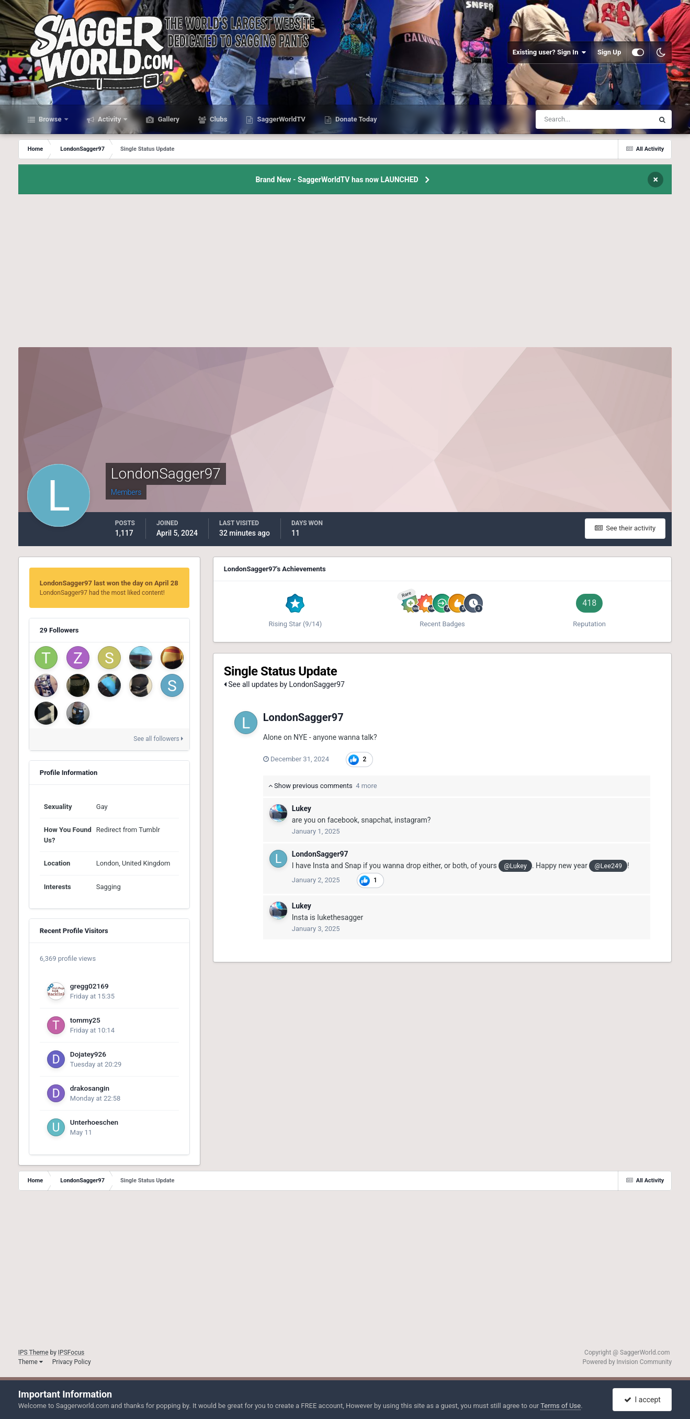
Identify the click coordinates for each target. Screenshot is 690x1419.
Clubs (217, 119)
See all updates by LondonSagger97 (284, 684)
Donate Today (355, 119)
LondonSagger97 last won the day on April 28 (109, 583)
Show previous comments (322, 786)
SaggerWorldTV (280, 119)
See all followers (158, 738)
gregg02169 (89, 986)
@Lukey (515, 866)
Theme (30, 1362)
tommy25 (85, 1020)
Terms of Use (560, 1406)
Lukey (301, 808)
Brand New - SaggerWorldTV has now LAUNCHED (336, 179)
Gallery (167, 119)
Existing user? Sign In (549, 52)
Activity (109, 119)
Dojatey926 (88, 1054)
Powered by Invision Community (627, 1362)
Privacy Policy (71, 1362)
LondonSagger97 (303, 717)
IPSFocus (71, 1352)
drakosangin (89, 1088)
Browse (50, 119)
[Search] (563, 119)
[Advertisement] (344, 274)
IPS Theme (33, 1352)
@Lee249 (608, 866)
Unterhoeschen (94, 1122)
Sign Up (609, 52)
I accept (642, 1399)
